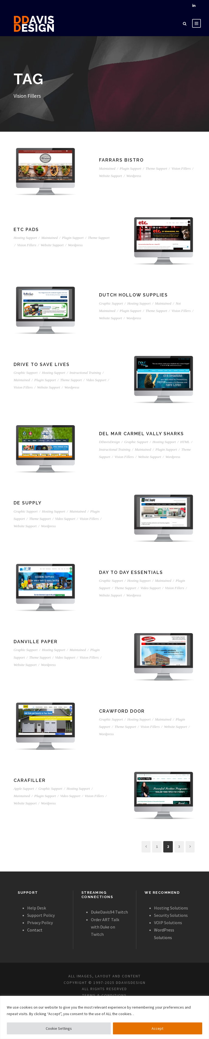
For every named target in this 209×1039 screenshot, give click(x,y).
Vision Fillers (180, 168)
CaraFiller (30, 780)
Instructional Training (85, 373)
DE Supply (28, 503)
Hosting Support (25, 238)
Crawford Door (122, 711)
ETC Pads (26, 229)
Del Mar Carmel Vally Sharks (141, 433)
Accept (157, 1028)
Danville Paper (36, 641)
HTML (184, 442)
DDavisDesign (109, 442)
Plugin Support (130, 168)
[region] (104, 1017)
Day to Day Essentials (131, 572)
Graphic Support (111, 303)
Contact (34, 930)
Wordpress (133, 176)
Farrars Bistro (121, 160)
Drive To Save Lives (42, 364)
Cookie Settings (59, 1028)
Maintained (107, 168)
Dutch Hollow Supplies (133, 295)
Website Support (110, 176)
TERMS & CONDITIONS (104, 995)
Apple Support (24, 789)
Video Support (96, 380)
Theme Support (156, 168)
